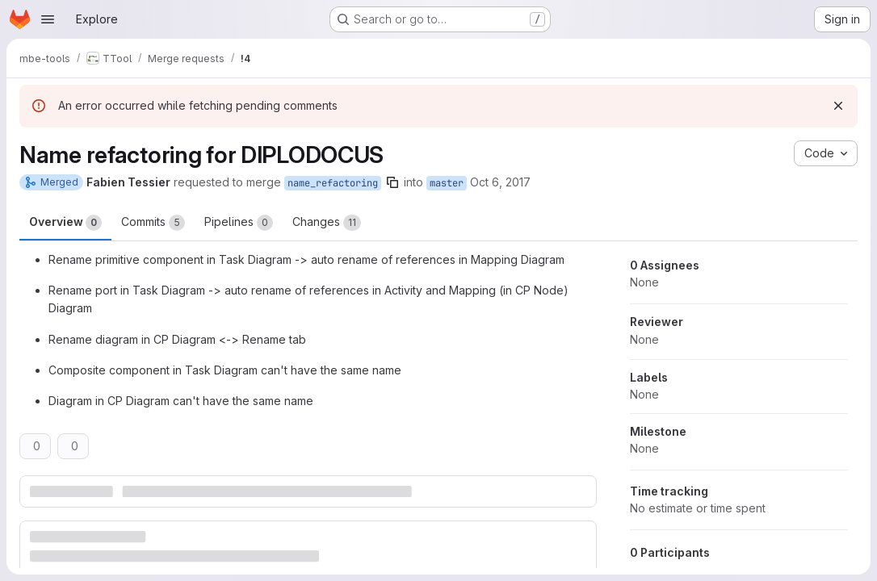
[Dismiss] (838, 105)
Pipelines (238, 223)
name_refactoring (332, 183)
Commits (153, 223)
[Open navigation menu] (48, 19)
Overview (65, 223)
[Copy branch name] (392, 182)
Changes (326, 223)
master (447, 183)
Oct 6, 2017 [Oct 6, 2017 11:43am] (500, 182)
